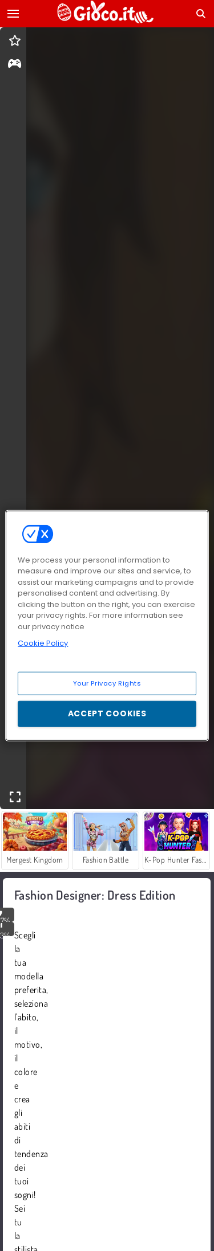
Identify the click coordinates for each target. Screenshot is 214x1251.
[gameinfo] (15, 64)
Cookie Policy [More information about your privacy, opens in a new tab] (43, 643)
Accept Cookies (107, 713)
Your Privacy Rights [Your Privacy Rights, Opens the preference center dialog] (107, 682)
